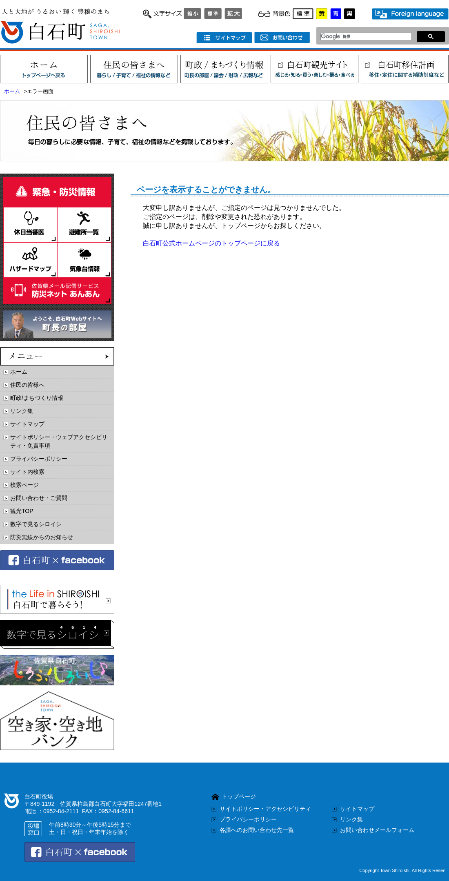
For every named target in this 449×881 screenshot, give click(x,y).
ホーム (12, 91)
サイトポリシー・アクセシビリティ (265, 808)
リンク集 (21, 411)
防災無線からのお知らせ (41, 537)
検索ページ (24, 485)
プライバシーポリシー (38, 458)
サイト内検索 (27, 471)
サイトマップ (27, 424)
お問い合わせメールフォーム (377, 830)
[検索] (364, 36)
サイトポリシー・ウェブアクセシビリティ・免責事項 (58, 441)
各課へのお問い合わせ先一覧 (257, 830)
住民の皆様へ (27, 384)
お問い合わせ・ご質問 (38, 498)
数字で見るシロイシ (36, 524)
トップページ (239, 796)
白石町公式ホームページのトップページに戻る (211, 243)
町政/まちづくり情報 (36, 398)
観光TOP (21, 511)
